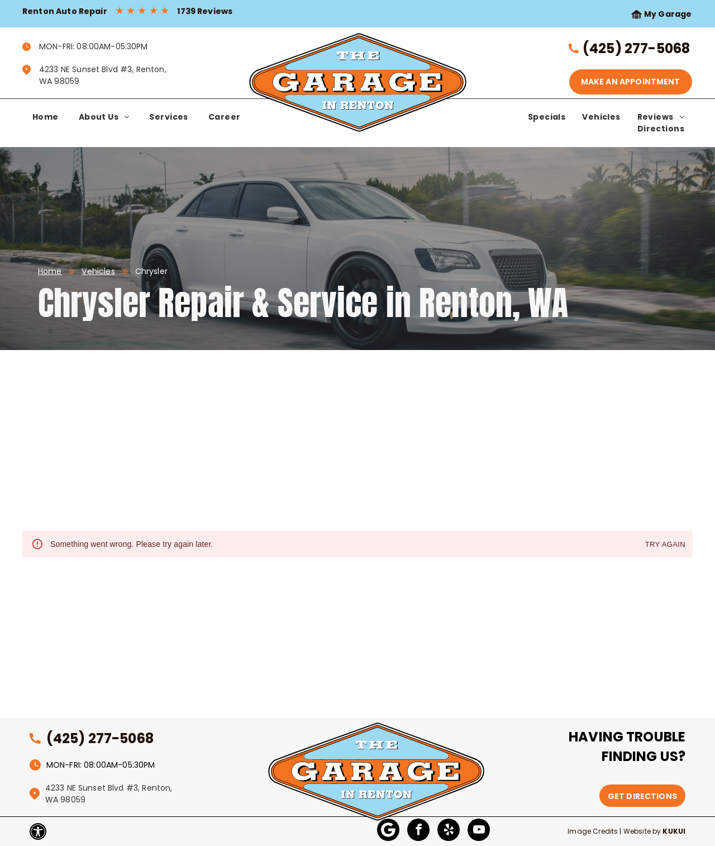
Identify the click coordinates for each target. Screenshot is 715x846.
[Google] (388, 831)
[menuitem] (45, 117)
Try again (665, 545)
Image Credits (593, 831)
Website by (642, 831)
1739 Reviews (204, 11)
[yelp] (448, 831)
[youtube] (479, 831)
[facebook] (418, 831)
